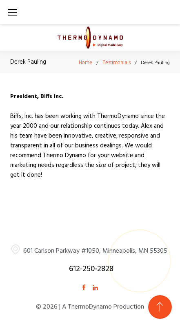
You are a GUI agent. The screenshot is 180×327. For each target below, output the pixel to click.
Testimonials (116, 62)
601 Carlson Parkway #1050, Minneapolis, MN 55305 (95, 251)
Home (85, 62)
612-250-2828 (91, 269)
